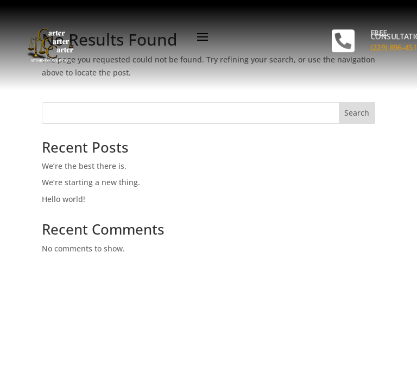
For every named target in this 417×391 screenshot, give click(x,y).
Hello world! (63, 199)
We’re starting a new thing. (91, 182)
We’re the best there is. (84, 166)
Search (356, 113)
